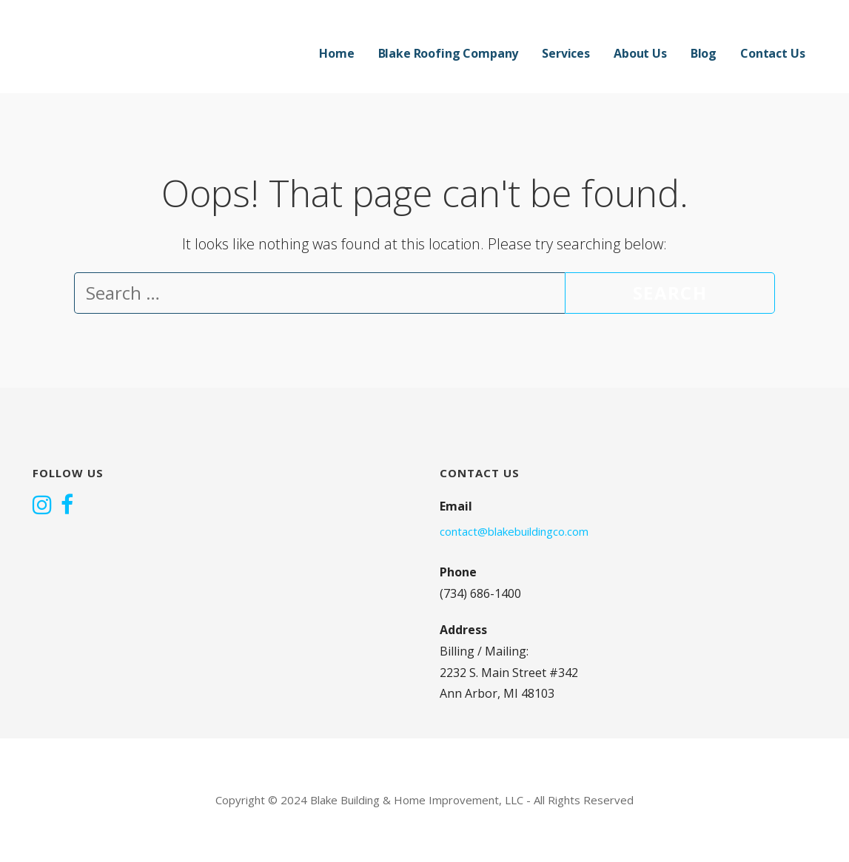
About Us (640, 53)
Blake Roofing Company (448, 53)
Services (566, 53)
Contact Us (772, 53)
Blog (704, 53)
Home (336, 53)
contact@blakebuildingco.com (514, 531)
